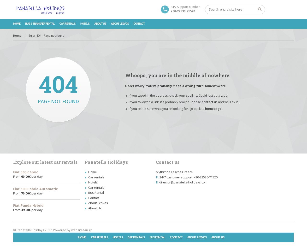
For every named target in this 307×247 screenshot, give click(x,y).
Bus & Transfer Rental (40, 23)
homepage (213, 108)
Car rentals (67, 23)
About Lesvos (120, 23)
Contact (139, 23)
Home (16, 23)
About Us (100, 23)
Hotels (84, 23)
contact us (209, 102)
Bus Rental (96, 192)
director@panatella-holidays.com (183, 182)
